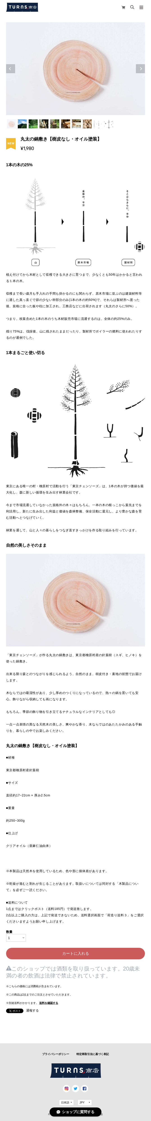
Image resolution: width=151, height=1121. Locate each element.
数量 (9, 932)
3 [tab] (33, 123)
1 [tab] (11, 123)
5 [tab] (54, 123)
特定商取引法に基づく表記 (92, 1054)
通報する (32, 1010)
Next (140, 68)
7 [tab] (76, 123)
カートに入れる (75, 953)
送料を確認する (48, 1003)
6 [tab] (65, 123)
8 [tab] (87, 123)
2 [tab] (22, 123)
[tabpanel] (75, 68)
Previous (10, 68)
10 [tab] (108, 123)
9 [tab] (98, 123)
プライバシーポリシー (55, 1054)
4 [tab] (43, 123)
